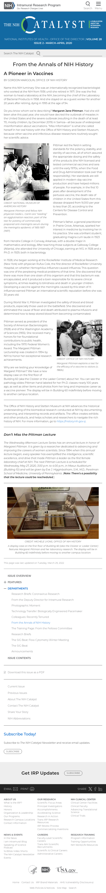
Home (15, 882)
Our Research (46, 799)
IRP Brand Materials (47, 882)
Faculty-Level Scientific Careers (50, 839)
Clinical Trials (78, 815)
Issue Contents (19, 658)
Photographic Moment (26, 605)
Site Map (62, 887)
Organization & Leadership (18, 812)
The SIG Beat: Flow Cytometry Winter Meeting (40, 640)
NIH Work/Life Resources (84, 844)
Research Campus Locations (19, 819)
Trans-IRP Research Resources (48, 821)
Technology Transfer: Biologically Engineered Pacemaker (47, 611)
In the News (10, 838)
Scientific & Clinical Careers (52, 850)
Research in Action (47, 816)
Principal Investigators (49, 806)
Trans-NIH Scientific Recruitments (48, 846)
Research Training (83, 834)
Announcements (22, 651)
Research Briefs (21, 634)
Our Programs (12, 816)
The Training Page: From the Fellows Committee (42, 628)
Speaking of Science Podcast (15, 846)
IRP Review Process (48, 825)
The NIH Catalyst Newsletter (19, 854)
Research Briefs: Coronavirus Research (36, 593)
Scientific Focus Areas (49, 802)
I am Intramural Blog (15, 841)
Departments (18, 588)
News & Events (13, 834)
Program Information (83, 838)
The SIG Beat (20, 645)
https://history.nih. (71, 421)
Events (7, 857)
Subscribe (12, 751)
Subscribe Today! (20, 734)
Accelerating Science (48, 812)
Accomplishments (47, 809)
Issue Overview (19, 575)
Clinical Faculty (79, 806)
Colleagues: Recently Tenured (30, 616)
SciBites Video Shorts (16, 851)
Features (15, 582)
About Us (10, 799)
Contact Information (15, 823)
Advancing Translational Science (84, 811)
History (8, 806)
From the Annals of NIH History (31, 622)
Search (72, 887)
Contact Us (27, 882)
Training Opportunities (83, 841)
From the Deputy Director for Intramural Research (43, 599)
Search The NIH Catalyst (19, 53)
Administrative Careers (49, 853)
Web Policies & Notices (42, 887)
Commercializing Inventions (52, 829)
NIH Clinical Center (83, 799)
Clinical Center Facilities (84, 802)
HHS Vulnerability (77, 882)
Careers (42, 834)
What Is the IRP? (13, 802)
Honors (8, 809)
